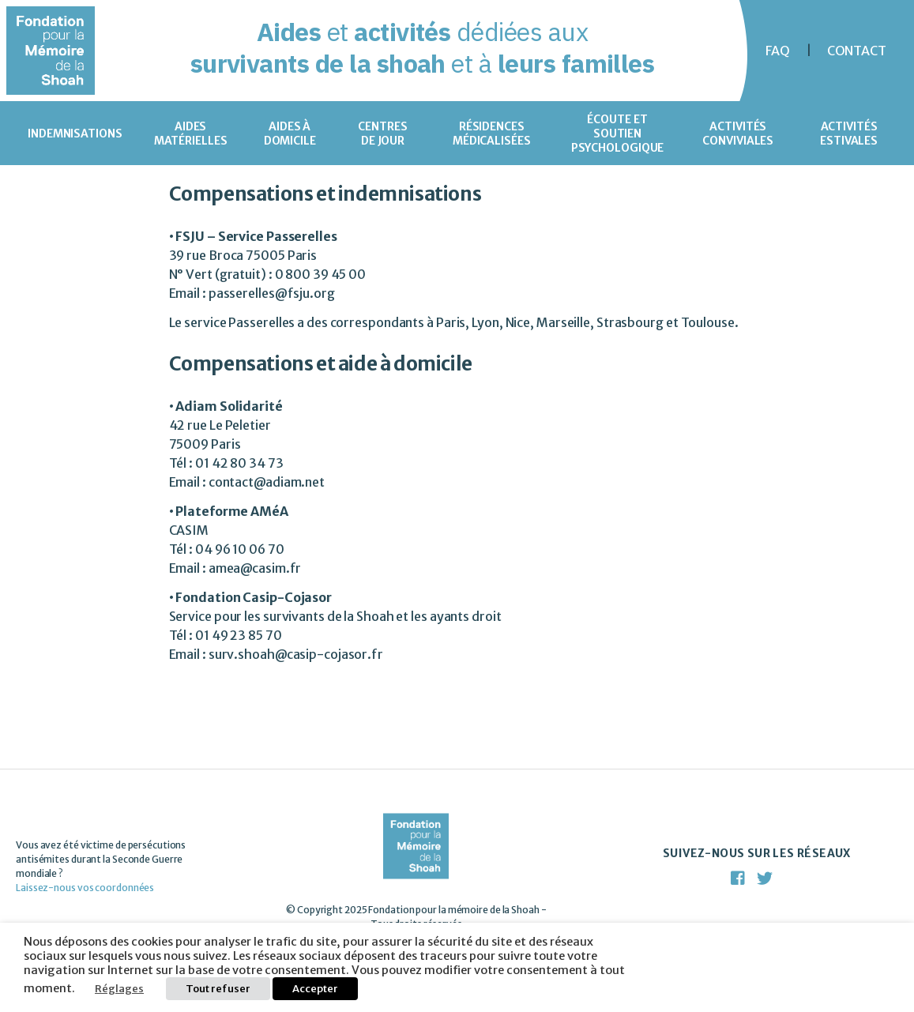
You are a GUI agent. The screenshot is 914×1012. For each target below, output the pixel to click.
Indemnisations (75, 133)
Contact (856, 50)
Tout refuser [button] (218, 988)
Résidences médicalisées (492, 133)
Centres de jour (382, 133)
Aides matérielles (191, 133)
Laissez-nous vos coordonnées (85, 887)
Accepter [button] (315, 988)
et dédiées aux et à (422, 47)
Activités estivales (849, 133)
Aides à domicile (290, 133)
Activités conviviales (737, 133)
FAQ (777, 50)
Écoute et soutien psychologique (617, 133)
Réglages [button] (119, 988)
